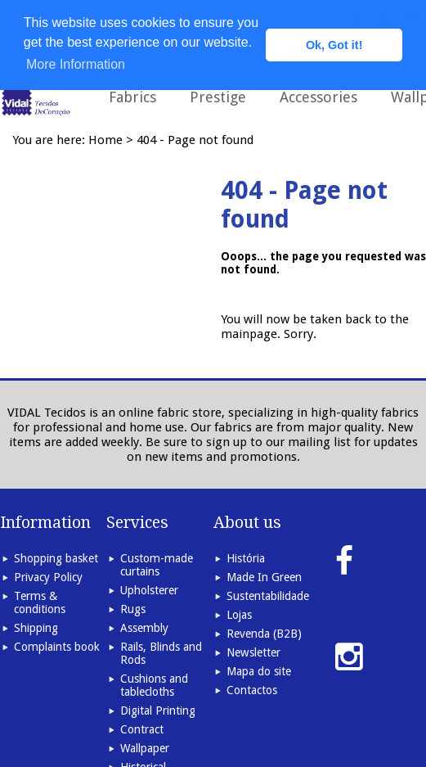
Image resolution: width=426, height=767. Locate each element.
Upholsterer (149, 590)
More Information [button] (75, 64)
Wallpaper (144, 748)
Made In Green (264, 577)
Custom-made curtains (156, 565)
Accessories (318, 97)
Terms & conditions (39, 602)
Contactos (251, 690)
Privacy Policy (48, 577)
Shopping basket (56, 558)
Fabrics (132, 97)
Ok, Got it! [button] (334, 45)
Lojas (239, 614)
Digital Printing (157, 710)
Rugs (133, 609)
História (245, 558)
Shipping (36, 627)
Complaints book (57, 646)
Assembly (144, 627)
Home (105, 140)
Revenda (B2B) (264, 633)
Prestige (218, 97)
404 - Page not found (195, 140)
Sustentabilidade (267, 595)
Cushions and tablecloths (154, 685)
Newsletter (253, 652)
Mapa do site (258, 671)
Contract (142, 729)
